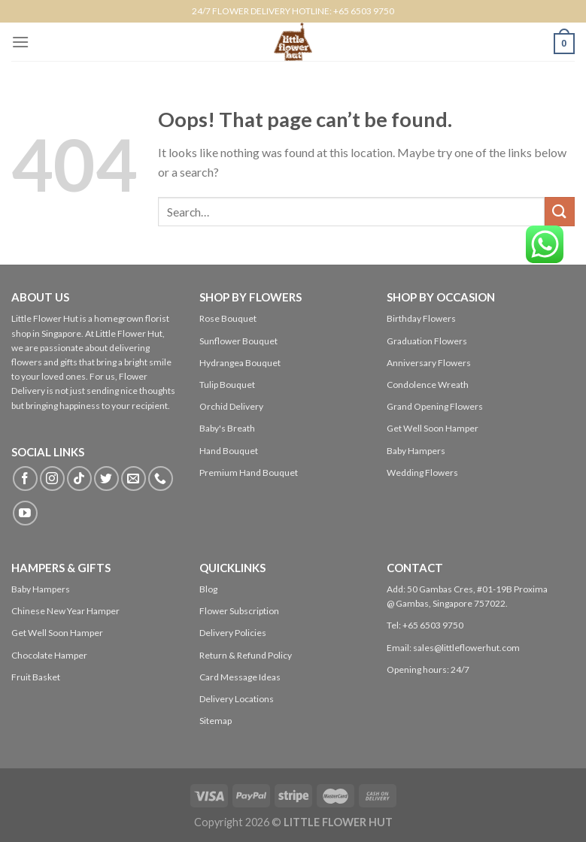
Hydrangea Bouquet (240, 362)
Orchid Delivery (231, 406)
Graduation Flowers (427, 341)
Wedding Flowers (422, 472)
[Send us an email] (133, 478)
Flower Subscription (239, 610)
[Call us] (160, 478)
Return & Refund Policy (245, 655)
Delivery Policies (232, 632)
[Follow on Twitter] (106, 478)
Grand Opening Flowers (435, 406)
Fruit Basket (35, 677)
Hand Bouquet (228, 450)
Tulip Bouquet (227, 384)
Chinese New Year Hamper (65, 610)
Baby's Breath (227, 428)
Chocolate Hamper (49, 655)
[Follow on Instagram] (52, 478)
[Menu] (20, 41)
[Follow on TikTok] (79, 478)
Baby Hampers (416, 450)
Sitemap (215, 720)
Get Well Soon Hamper (432, 428)
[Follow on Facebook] (25, 478)
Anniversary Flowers (429, 362)
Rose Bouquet (228, 318)
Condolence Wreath (428, 384)
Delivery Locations (236, 698)
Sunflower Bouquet (238, 341)
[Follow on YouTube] (25, 513)
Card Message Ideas (240, 677)
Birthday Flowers (421, 318)
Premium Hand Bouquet (248, 472)
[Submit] (560, 211)
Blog (208, 589)
